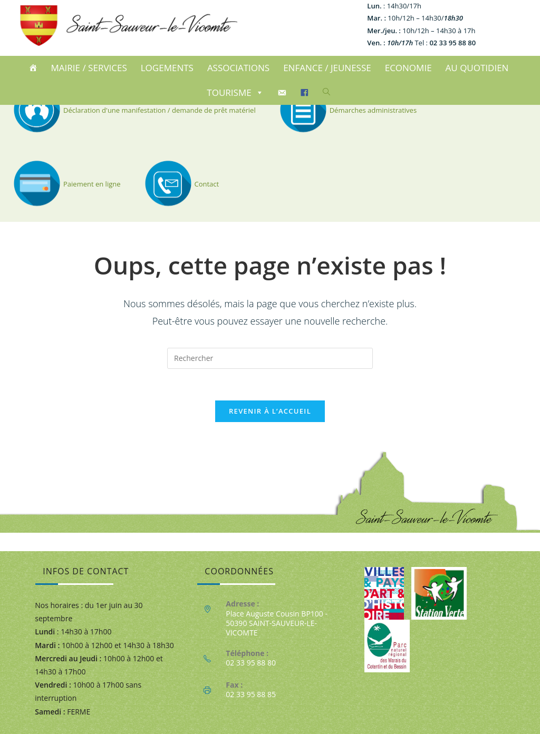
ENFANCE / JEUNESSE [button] (327, 68)
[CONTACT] (283, 93)
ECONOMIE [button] (408, 68)
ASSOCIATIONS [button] (238, 68)
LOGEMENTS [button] (167, 68)
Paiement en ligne (66, 184)
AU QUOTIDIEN (477, 68)
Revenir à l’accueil (270, 411)
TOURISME (235, 92)
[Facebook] (306, 93)
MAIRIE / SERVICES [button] (89, 68)
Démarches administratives (347, 110)
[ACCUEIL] (34, 68)
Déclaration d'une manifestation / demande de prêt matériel (133, 110)
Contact (180, 184)
